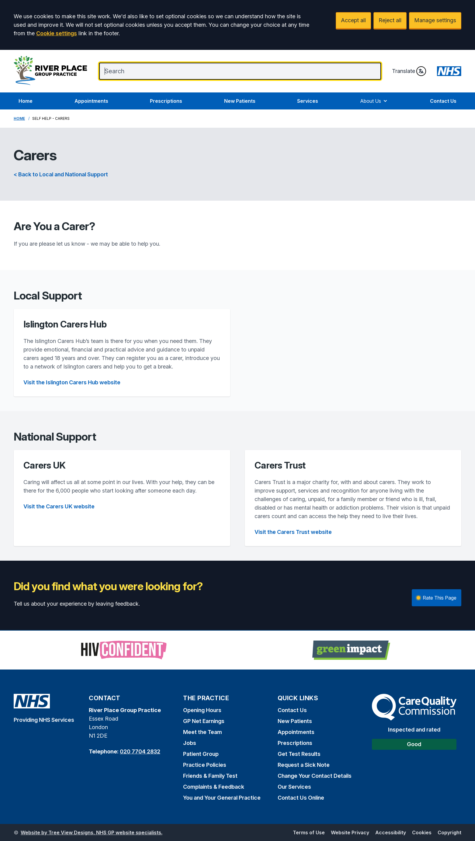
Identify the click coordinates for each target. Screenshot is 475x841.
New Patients (239, 101)
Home (26, 101)
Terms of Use (309, 832)
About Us (374, 101)
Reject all (390, 20)
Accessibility (390, 832)
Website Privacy (350, 832)
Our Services (294, 787)
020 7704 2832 (140, 751)
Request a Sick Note (304, 765)
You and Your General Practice (222, 797)
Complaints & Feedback (213, 787)
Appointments (91, 101)
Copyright (449, 832)
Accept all (353, 20)
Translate (409, 71)
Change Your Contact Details (315, 776)
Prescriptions (166, 101)
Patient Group (201, 754)
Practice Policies (204, 765)
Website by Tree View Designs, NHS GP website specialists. (91, 832)
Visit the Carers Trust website (293, 532)
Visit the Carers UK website (59, 506)
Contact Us (443, 101)
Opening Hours (202, 710)
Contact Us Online (301, 797)
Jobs (189, 743)
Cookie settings (56, 33)
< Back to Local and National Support (61, 174)
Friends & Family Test (210, 776)
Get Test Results (299, 754)
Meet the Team (202, 732)
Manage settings (435, 20)
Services (307, 101)
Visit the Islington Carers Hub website (71, 382)
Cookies (422, 832)
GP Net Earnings (203, 721)
